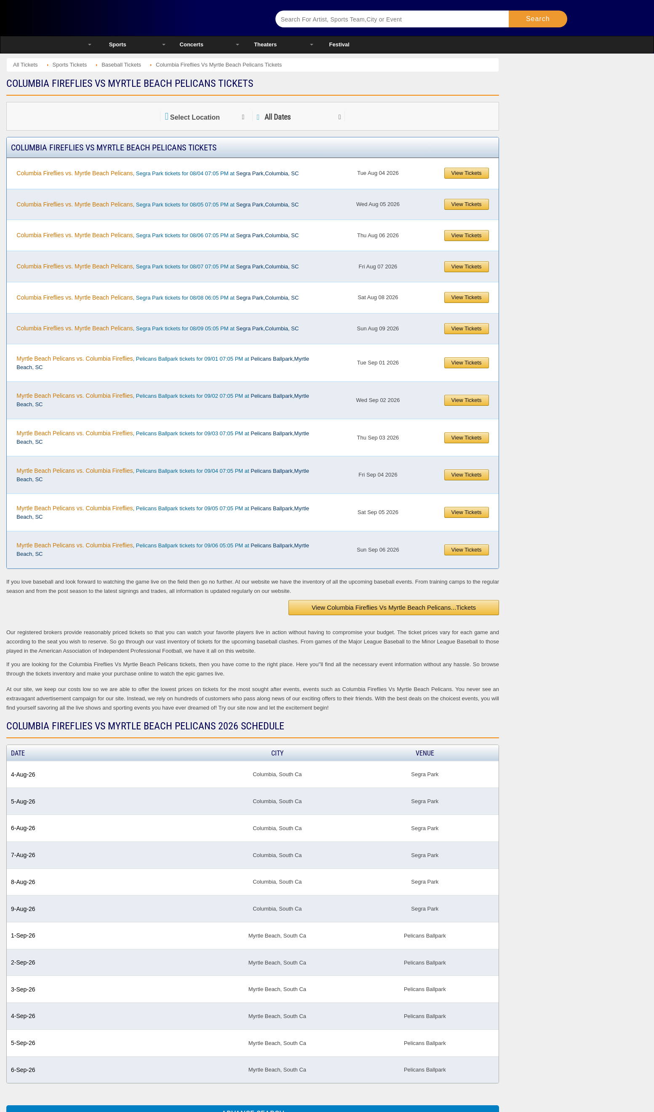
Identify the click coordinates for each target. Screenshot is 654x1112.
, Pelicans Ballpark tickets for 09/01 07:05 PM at (162, 362)
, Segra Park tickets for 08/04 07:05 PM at (157, 173)
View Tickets (466, 173)
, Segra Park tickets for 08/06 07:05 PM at (157, 235)
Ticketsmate (171, 17)
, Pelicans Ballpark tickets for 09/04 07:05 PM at (162, 474)
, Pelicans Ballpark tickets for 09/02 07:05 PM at (162, 399)
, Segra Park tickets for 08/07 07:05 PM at (157, 266)
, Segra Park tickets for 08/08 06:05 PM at (157, 297)
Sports (117, 44)
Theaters (265, 44)
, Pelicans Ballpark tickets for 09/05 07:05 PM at (162, 512)
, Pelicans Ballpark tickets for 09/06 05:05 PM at (162, 549)
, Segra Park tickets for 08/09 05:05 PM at (157, 328)
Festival (339, 44)
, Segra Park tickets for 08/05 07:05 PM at (157, 204)
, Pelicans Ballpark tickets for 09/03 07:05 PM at (162, 437)
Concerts (191, 44)
